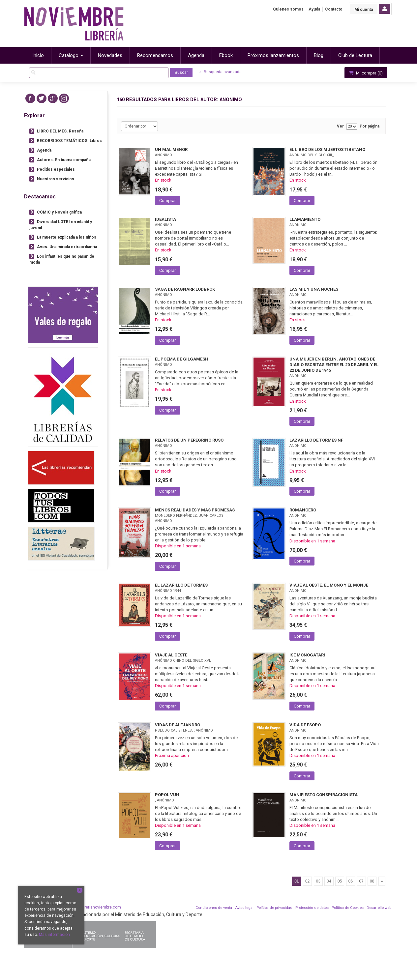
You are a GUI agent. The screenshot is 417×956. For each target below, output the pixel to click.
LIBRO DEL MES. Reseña (60, 131)
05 (340, 881)
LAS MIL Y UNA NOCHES (313, 289)
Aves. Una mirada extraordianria (67, 247)
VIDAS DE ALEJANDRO (177, 724)
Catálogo (71, 55)
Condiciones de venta (213, 908)
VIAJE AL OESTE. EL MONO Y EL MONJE (328, 585)
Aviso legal (244, 908)
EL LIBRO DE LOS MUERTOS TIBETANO (327, 149)
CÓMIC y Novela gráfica (59, 212)
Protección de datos (312, 908)
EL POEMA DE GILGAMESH (181, 359)
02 (307, 881)
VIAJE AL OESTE (171, 654)
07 (361, 881)
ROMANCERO (302, 509)
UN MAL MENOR (171, 149)
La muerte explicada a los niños (66, 237)
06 (350, 881)
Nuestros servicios (55, 179)
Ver (340, 126)
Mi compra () (365, 72)
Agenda (44, 150)
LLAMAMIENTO (304, 219)
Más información (54, 934)
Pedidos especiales (56, 169)
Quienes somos (288, 9)
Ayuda (314, 9)
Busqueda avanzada (220, 72)
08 (372, 881)
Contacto (334, 9)
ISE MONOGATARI (307, 654)
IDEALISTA (165, 219)
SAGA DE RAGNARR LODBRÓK (185, 289)
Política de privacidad (274, 908)
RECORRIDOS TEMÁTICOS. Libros (69, 140)
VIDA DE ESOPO (305, 724)
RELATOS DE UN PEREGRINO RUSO (189, 440)
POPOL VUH (167, 794)
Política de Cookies (348, 908)
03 (318, 881)
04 (329, 881)
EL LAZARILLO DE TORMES (181, 585)
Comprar (167, 200)
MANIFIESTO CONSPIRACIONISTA (323, 794)
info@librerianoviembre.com (95, 907)
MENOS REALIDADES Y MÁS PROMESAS (195, 509)
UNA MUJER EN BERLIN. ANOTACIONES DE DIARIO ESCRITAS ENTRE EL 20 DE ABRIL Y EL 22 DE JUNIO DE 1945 (333, 365)
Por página (369, 126)
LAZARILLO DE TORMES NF (316, 440)
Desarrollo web (379, 908)
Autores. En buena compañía (64, 160)
